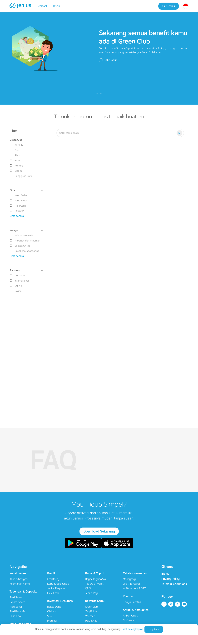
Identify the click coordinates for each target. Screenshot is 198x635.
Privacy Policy (170, 579)
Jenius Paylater (56, 588)
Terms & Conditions (174, 584)
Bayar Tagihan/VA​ (95, 579)
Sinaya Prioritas (132, 602)
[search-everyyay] (117, 133)
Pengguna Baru (21, 175)
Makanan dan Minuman (25, 240)
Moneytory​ (129, 579)
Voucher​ (89, 616)
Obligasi (51, 611)
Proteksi (52, 620)
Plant (15, 155)
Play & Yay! (91, 620)
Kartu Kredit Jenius (58, 583)
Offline (16, 285)
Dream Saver (17, 602)
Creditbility (53, 579)
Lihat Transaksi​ (131, 583)
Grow (15, 160)
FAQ (53, 460)
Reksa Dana (54, 606)
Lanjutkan (153, 629)
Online (16, 290)
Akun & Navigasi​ (19, 579)
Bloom (16, 170)
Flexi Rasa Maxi (18, 611)
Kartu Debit (18, 195)
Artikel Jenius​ (130, 615)
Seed (15, 150)
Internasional (19, 280)
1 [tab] (97, 93)
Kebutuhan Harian (22, 235)
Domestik (17, 275)
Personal (42, 6)
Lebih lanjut (108, 60)
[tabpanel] (99, 52)
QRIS (88, 588)
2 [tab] (100, 93)
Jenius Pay (91, 593)
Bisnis (56, 6)
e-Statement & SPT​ (134, 588)
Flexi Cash (18, 205)
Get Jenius (168, 6)
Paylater (17, 210)
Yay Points (91, 611)
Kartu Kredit (18, 200)
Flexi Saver (16, 597)
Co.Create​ (128, 620)
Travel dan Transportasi (24, 250)
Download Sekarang (99, 531)
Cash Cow (15, 616)
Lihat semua (17, 216)
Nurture (16, 165)
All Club (16, 145)
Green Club (91, 606)
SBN (49, 616)
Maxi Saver (16, 606)
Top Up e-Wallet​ (94, 583)
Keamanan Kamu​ (20, 583)
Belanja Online (20, 245)
